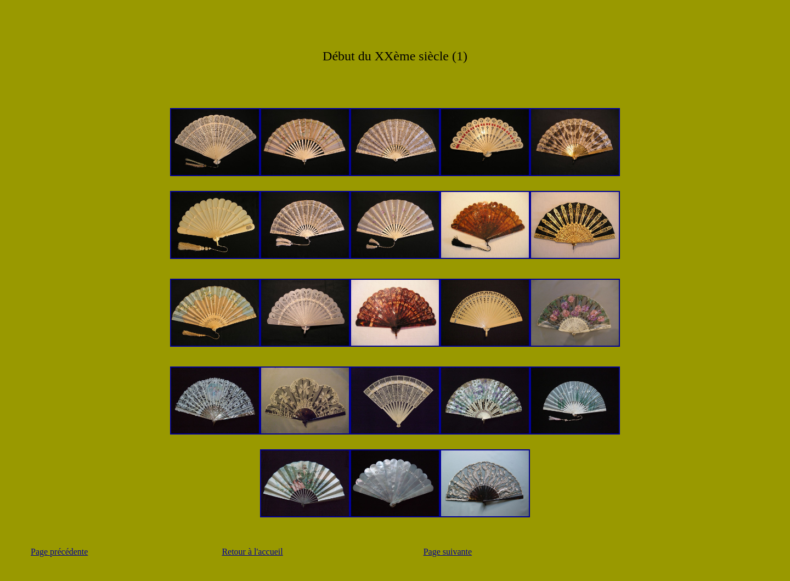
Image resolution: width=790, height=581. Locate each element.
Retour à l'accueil (252, 551)
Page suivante (448, 551)
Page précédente (59, 551)
